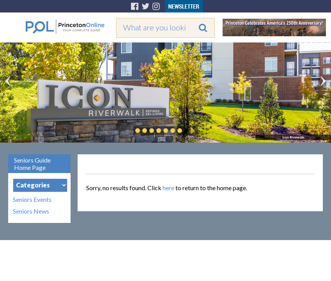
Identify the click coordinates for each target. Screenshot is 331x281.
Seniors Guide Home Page (32, 163)
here (168, 187)
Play (191, 130)
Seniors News (31, 211)
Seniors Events (32, 199)
